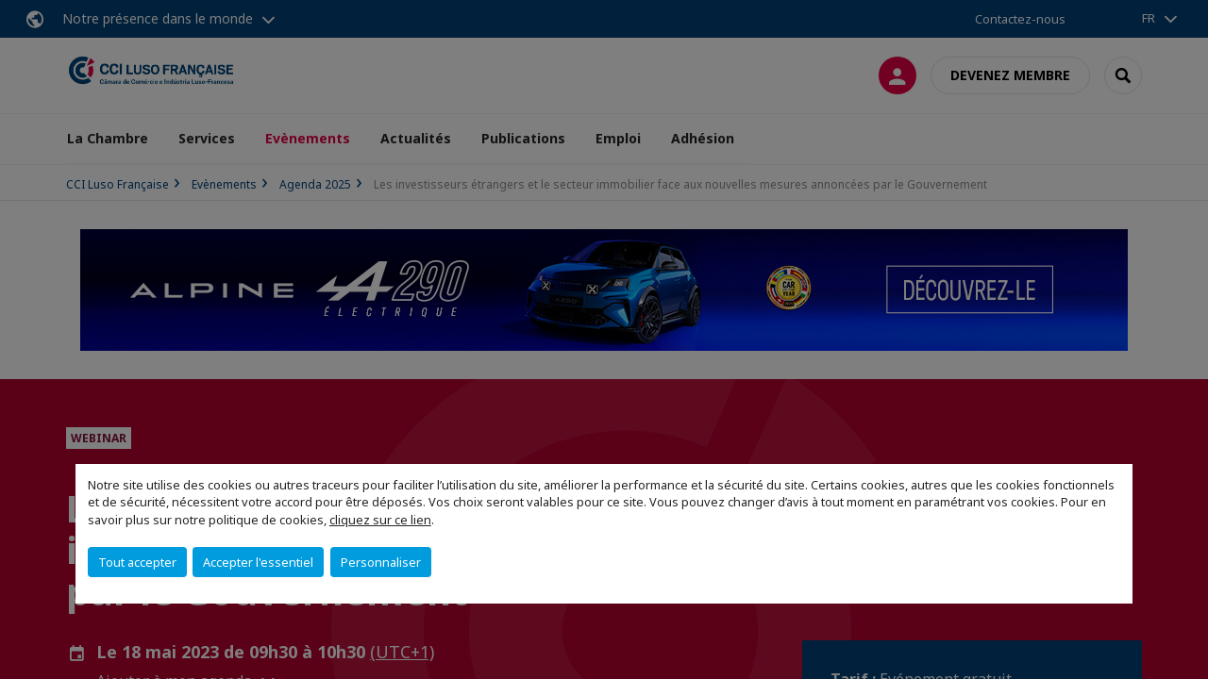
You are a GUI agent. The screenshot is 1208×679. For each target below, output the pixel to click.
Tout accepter (137, 562)
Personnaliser (381, 562)
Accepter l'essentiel (258, 562)
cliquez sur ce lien (380, 519)
